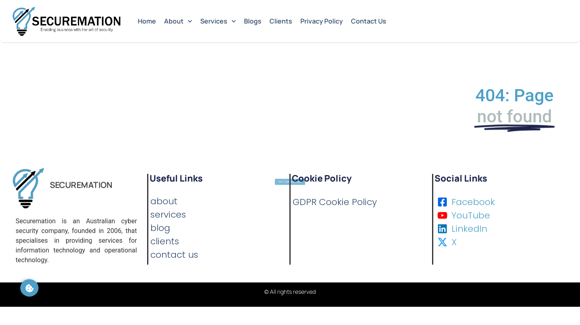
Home (147, 21)
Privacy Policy (321, 21)
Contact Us (368, 21)
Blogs (252, 21)
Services (218, 21)
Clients (281, 21)
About (178, 21)
